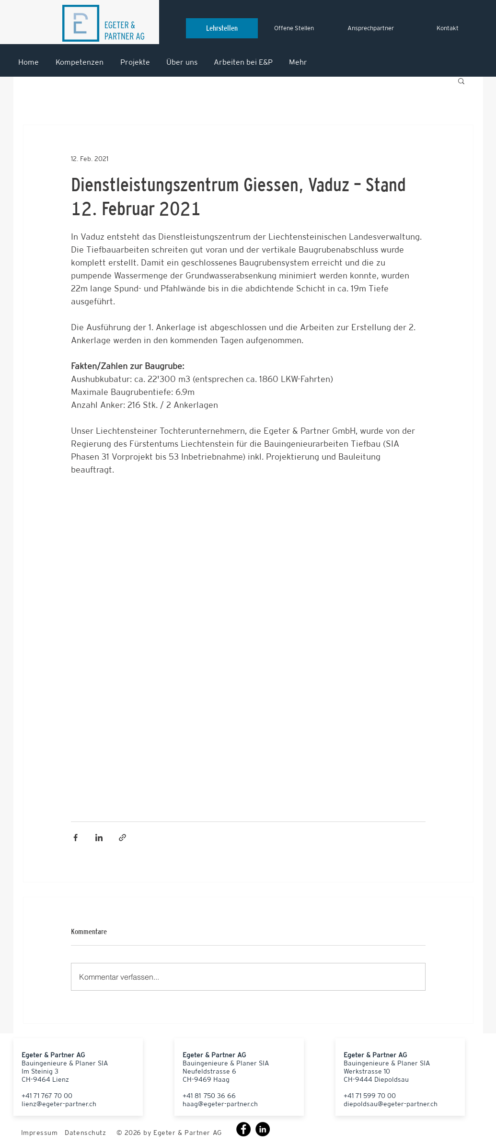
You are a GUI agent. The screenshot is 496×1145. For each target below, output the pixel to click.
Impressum (39, 1132)
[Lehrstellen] (222, 28)
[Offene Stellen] (294, 28)
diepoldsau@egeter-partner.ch (391, 1104)
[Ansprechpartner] (371, 28)
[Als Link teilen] (122, 837)
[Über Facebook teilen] (75, 837)
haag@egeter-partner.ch (220, 1104)
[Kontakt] (448, 28)
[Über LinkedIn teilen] (99, 837)
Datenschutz (85, 1132)
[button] (461, 80)
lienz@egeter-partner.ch (59, 1104)
